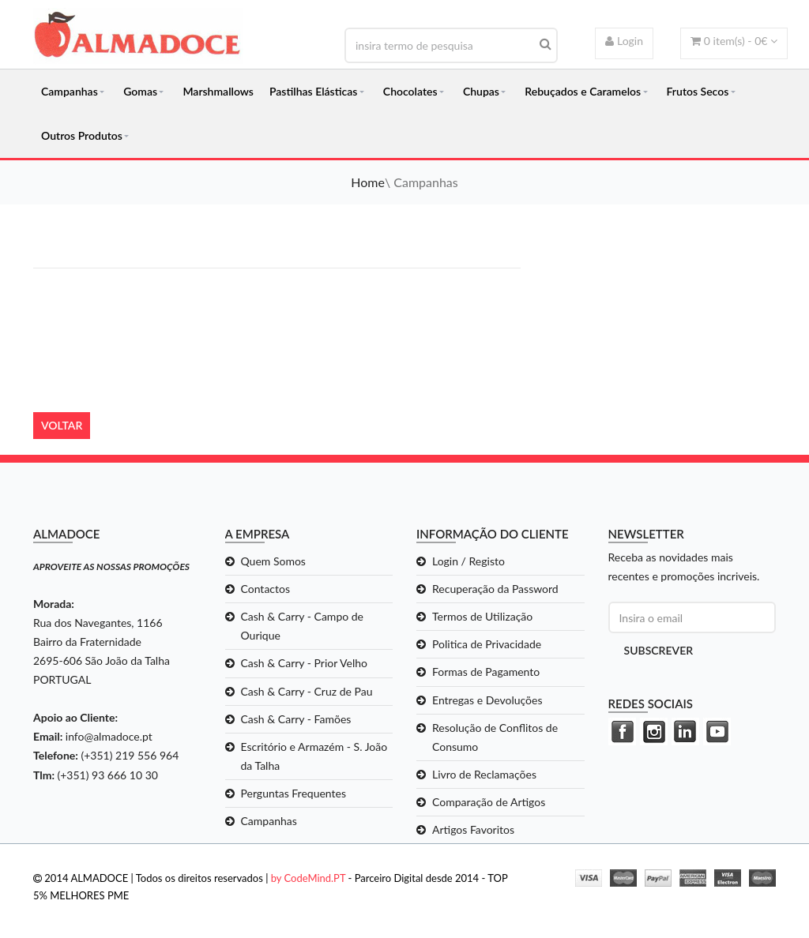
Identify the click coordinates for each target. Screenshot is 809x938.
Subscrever (659, 650)
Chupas (481, 91)
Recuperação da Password (495, 588)
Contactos (266, 588)
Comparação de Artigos (488, 802)
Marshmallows (218, 91)
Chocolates (410, 91)
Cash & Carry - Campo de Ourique (302, 626)
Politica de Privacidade (486, 644)
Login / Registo (468, 561)
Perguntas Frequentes (294, 793)
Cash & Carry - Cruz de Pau (307, 691)
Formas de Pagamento (486, 671)
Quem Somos (273, 561)
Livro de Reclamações (484, 774)
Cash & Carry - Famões (296, 719)
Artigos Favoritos (473, 829)
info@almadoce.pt (109, 736)
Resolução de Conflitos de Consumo (495, 737)
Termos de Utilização (482, 616)
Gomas (140, 91)
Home (368, 181)
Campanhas (69, 91)
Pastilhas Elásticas (313, 91)
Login (624, 40)
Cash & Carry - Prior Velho (304, 663)
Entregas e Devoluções (487, 700)
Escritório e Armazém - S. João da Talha (314, 756)
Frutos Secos (698, 91)
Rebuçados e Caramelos (583, 91)
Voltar (61, 425)
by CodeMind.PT (308, 878)
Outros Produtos (81, 135)
